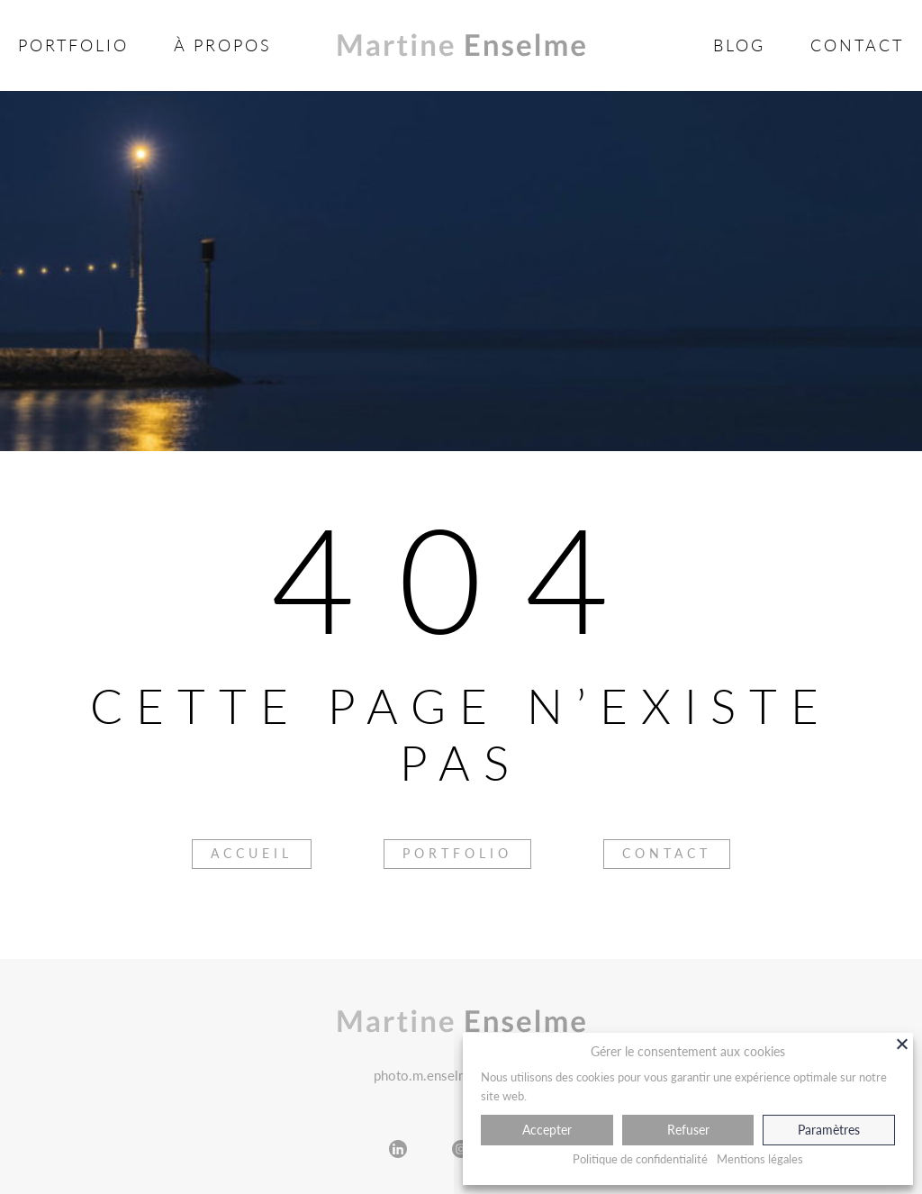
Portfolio (73, 45)
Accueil (252, 853)
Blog (739, 45)
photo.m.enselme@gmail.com (461, 1075)
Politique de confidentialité (640, 1159)
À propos (223, 45)
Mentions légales (760, 1159)
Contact (857, 45)
